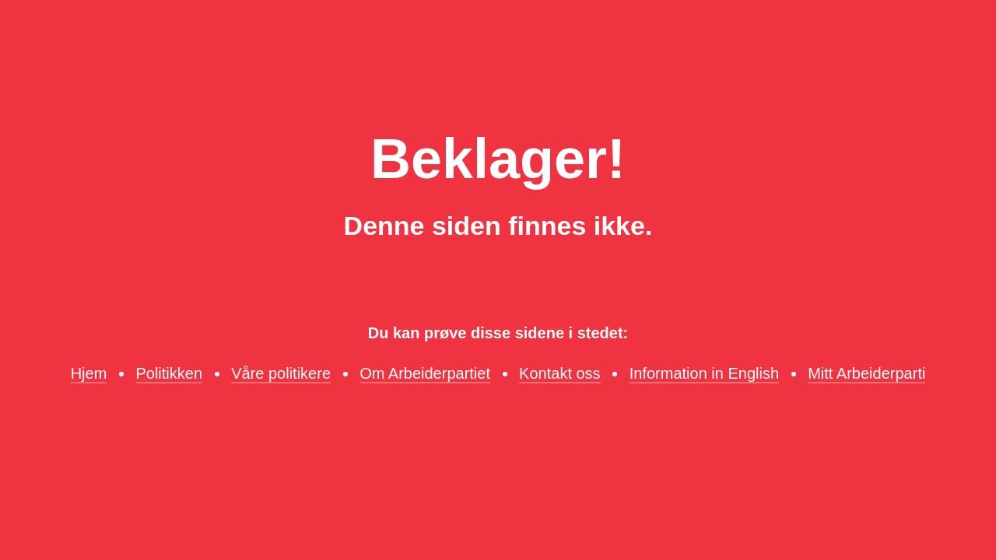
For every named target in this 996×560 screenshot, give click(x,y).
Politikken (168, 373)
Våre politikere (281, 373)
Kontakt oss (560, 373)
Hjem (89, 373)
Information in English (704, 373)
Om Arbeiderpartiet (424, 373)
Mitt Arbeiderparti (866, 373)
